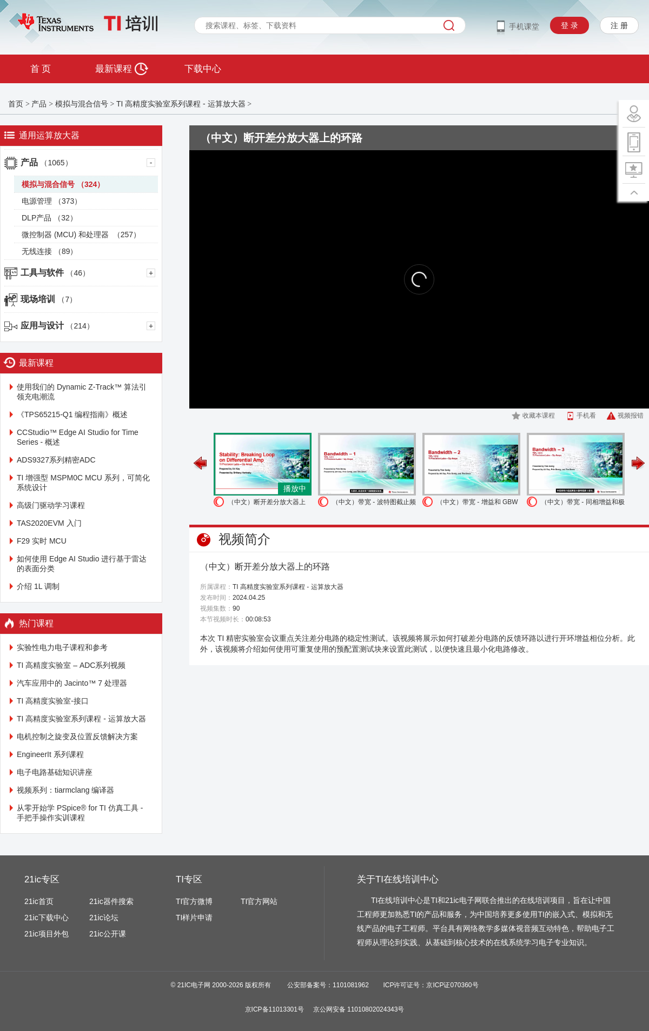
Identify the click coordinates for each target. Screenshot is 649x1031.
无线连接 (49, 251)
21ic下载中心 (46, 917)
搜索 (449, 25)
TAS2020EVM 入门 (49, 523)
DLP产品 (49, 217)
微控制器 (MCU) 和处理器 (81, 234)
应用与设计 (57, 325)
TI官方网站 (259, 901)
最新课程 (121, 69)
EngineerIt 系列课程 (50, 754)
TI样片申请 (194, 917)
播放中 (294, 488)
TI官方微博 (194, 901)
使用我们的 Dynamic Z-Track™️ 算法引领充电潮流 (82, 392)
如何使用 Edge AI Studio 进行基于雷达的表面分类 (82, 563)
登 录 (569, 25)
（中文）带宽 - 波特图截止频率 (374, 503)
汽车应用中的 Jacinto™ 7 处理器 (72, 683)
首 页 (40, 69)
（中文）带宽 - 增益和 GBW (477, 502)
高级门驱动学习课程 (51, 505)
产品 (39, 103)
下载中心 (202, 69)
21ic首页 (39, 901)
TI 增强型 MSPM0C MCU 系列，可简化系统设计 (83, 482)
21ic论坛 (103, 917)
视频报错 (631, 415)
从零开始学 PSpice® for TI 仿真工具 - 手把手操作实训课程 (80, 813)
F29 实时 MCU (42, 541)
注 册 (619, 25)
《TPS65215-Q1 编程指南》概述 (72, 414)
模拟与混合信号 (81, 103)
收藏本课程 (538, 415)
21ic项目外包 (46, 933)
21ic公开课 (107, 933)
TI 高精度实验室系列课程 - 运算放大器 (181, 103)
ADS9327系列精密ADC (56, 460)
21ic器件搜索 (111, 901)
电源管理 (52, 201)
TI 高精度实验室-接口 (53, 701)
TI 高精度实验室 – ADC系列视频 (71, 665)
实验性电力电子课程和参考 (62, 647)
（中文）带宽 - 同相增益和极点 (583, 503)
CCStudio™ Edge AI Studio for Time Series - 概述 (77, 437)
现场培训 (49, 299)
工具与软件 (55, 272)
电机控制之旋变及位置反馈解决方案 (77, 736)
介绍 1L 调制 (38, 586)
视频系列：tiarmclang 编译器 (65, 790)
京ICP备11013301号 (274, 1009)
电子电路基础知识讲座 (54, 772)
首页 (15, 103)
